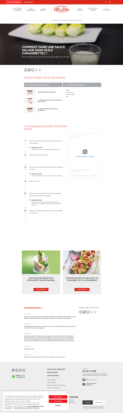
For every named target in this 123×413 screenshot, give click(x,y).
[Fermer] (67, 392)
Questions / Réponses (56, 369)
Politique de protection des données (56, 385)
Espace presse (53, 375)
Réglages (58, 405)
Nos (31, 9)
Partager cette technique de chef (89, 307)
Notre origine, (17, 9)
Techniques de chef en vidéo (44, 20)
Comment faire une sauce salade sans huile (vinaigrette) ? (67, 20)
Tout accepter (58, 397)
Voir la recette (41, 289)
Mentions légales (51, 379)
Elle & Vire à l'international (53, 387)
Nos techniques (93, 9)
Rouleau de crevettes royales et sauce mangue (41, 279)
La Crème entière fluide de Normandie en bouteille (49, 100)
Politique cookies (51, 382)
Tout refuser (58, 401)
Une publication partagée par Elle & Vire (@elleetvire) (85, 175)
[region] (36, 400)
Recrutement (52, 372)
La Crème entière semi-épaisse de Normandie (47, 109)
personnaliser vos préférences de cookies (26, 408)
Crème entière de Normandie (46, 92)
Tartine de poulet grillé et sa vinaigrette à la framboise (82, 279)
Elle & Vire (33, 20)
